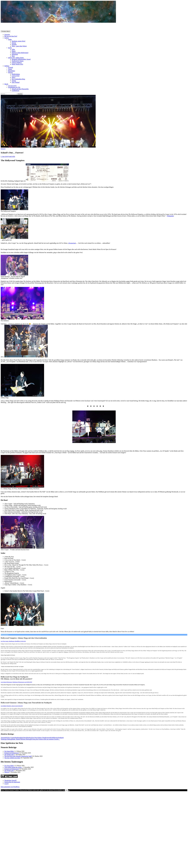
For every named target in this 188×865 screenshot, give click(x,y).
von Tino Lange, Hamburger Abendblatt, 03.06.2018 (13, 641)
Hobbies (6, 66)
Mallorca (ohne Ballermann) (20, 52)
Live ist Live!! (12, 85)
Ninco (13, 77)
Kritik (52, 737)
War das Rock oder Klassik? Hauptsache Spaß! (18, 756)
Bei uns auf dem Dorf (10, 36)
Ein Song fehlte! (9, 751)
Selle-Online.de (10, 26)
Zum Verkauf (15, 82)
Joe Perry (35, 737)
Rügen (14, 51)
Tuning (14, 80)
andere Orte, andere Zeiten (16, 57)
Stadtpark (61, 737)
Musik (6, 84)
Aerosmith (4, 737)
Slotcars (10, 72)
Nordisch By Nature (18, 61)
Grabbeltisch (15, 90)
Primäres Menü (5, 31)
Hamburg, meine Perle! (18, 41)
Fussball (10, 67)
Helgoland (15, 54)
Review (56, 737)
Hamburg (17, 737)
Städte (10, 39)
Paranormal (72, 243)
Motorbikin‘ (11, 71)
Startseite (7, 34)
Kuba (13, 49)
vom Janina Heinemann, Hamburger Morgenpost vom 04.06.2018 (16, 682)
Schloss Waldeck (17, 62)
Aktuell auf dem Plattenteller (20, 89)
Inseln (10, 48)
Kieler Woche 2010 (17, 64)
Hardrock (29, 737)
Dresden (14, 44)
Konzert (3, 149)
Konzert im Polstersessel (11, 753)
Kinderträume (16, 74)
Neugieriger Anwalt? (10, 780)
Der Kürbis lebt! (9, 754)
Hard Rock (23, 737)
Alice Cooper (11, 737)
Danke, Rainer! (11, 739)
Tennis (10, 69)
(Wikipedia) (170, 216)
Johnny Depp (41, 737)
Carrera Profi (15, 76)
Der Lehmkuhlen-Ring (18, 79)
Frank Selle (11, 156)
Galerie (6, 38)
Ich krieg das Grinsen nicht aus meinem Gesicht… (40, 739)
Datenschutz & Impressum (12, 782)
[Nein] (68, 790)
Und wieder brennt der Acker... (13, 767)
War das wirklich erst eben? (12, 758)
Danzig (14, 43)
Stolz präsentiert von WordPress (10, 787)
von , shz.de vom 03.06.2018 (12, 706)
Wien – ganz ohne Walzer (19, 46)
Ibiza (13, 56)
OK (66, 790)
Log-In (6, 783)
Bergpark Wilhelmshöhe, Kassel (21, 59)
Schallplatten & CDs (14, 87)
